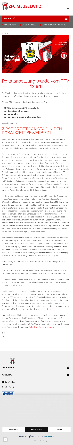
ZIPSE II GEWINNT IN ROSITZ (55, 25)
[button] (35, 18)
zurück (5, 33)
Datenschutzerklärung (40, 441)
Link (4, 276)
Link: (49, 309)
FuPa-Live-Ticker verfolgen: (41, 327)
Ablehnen (13, 429)
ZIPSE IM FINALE (29, 25)
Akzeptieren (36, 429)
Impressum (29, 441)
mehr (59, 429)
